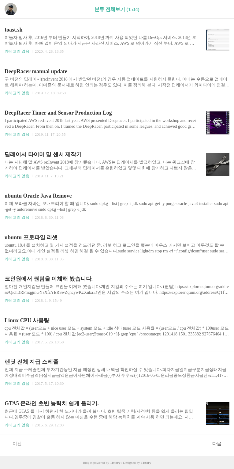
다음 (220, 443)
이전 (14, 443)
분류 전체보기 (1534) (117, 9)
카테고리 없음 (17, 51)
